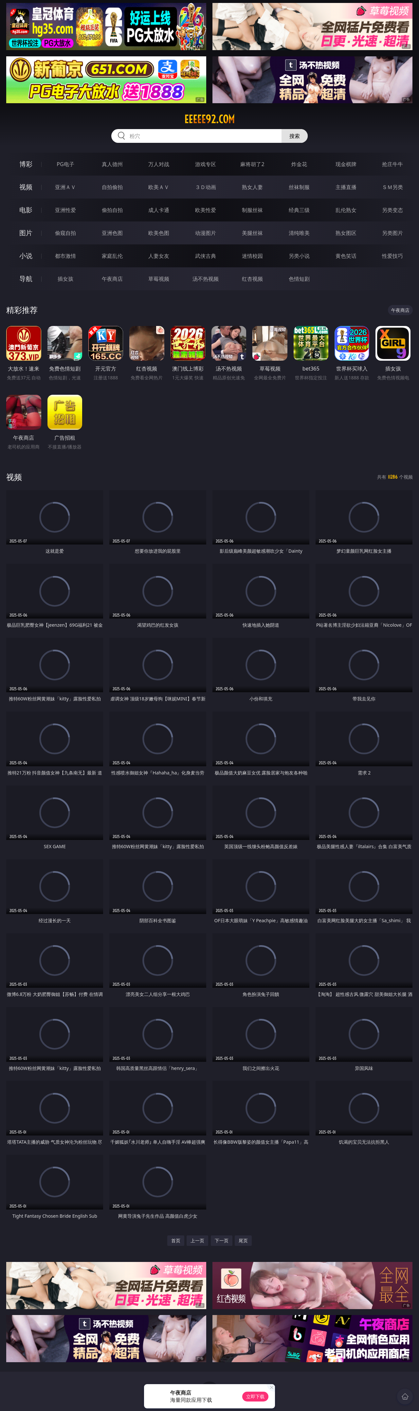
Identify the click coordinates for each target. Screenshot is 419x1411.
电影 (25, 209)
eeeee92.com (209, 119)
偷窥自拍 (65, 233)
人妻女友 (158, 255)
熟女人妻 (252, 187)
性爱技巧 (392, 255)
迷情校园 (252, 255)
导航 (25, 278)
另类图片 (392, 233)
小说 (25, 255)
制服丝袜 (252, 210)
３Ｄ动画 (205, 187)
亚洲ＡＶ (65, 187)
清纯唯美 (299, 233)
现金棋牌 (346, 164)
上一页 (197, 1240)
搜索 (294, 136)
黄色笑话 (346, 255)
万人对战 (158, 164)
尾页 (243, 1240)
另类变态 (392, 210)
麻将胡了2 (252, 164)
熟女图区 (346, 233)
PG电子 (65, 164)
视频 (25, 186)
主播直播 (346, 187)
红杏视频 (252, 278)
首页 (175, 1240)
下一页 (221, 1240)
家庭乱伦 (112, 255)
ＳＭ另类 (392, 187)
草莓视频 (158, 278)
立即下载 (255, 1396)
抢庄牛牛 (392, 164)
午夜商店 (112, 278)
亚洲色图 (112, 233)
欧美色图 (158, 233)
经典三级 (299, 210)
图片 (25, 232)
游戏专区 (205, 164)
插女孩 (65, 278)
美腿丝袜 (252, 233)
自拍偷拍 (112, 187)
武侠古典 (205, 255)
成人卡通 (158, 210)
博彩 (25, 164)
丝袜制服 (299, 187)
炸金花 (299, 164)
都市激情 (65, 255)
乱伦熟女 (346, 210)
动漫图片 (205, 233)
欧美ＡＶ (158, 187)
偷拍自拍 (112, 210)
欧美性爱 (205, 210)
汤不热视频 (205, 278)
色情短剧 (299, 278)
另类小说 (299, 255)
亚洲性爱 (65, 210)
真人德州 (112, 164)
